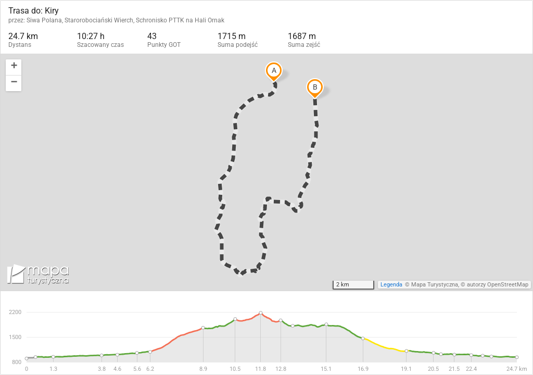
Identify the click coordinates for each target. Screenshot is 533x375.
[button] (13, 67)
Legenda (391, 284)
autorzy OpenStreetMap (497, 284)
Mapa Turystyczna (434, 284)
